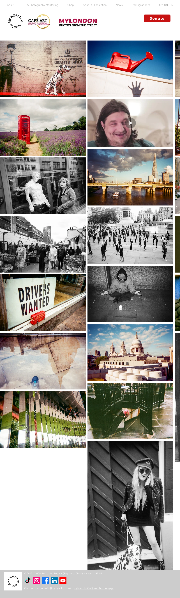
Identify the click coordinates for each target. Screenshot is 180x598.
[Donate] (157, 18)
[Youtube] (62, 580)
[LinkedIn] (54, 580)
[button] (10, 5)
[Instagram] (36, 580)
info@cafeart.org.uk (57, 588)
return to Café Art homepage (94, 588)
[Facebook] (45, 580)
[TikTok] (27, 580)
